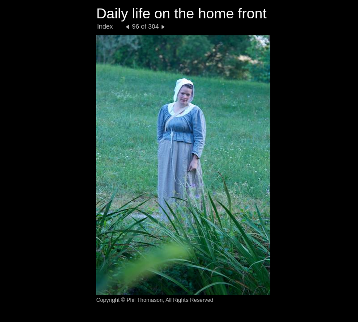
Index (105, 26)
